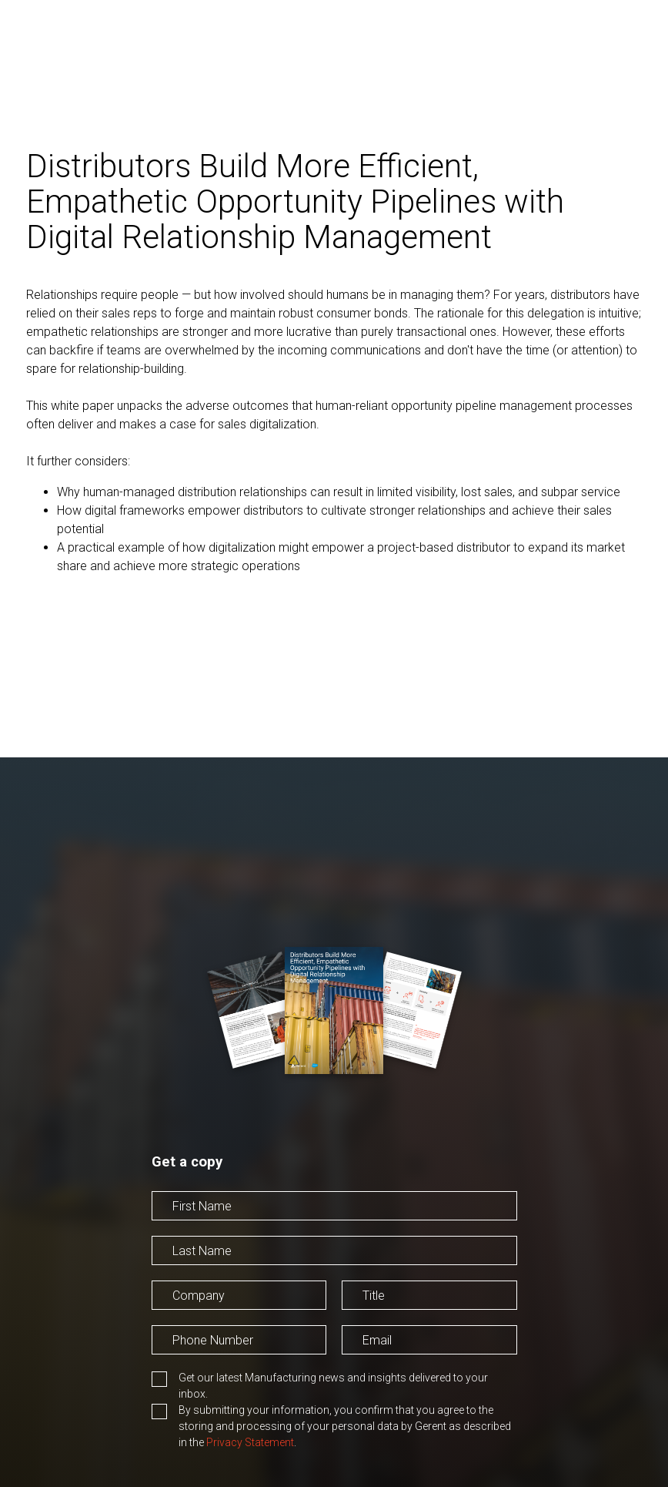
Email (356, 1363)
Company (178, 1318)
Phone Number (192, 1363)
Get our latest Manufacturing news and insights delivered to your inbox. (333, 1385)
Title (353, 1318)
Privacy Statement (250, 1442)
